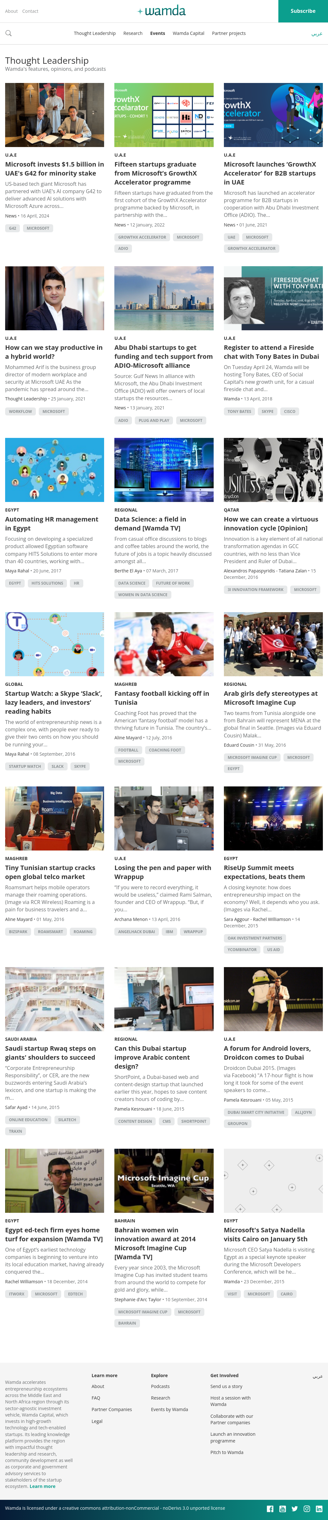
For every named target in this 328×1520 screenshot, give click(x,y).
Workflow (20, 411)
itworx (16, 1294)
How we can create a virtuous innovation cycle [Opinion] (271, 523)
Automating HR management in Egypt (51, 523)
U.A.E (11, 155)
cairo (286, 1294)
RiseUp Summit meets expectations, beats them (264, 872)
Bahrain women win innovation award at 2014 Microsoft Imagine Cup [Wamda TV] (155, 1243)
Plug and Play (154, 420)
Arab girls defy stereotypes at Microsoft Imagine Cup (271, 698)
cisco (289, 411)
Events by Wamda (169, 1409)
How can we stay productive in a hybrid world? (54, 352)
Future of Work (173, 583)
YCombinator (242, 949)
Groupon (238, 1123)
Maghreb (125, 684)
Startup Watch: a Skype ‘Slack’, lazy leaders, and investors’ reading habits (53, 702)
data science (131, 583)
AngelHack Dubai (136, 931)
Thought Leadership (95, 33)
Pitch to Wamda (226, 1452)
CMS (167, 1121)
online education (28, 1119)
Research (133, 33)
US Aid (273, 949)
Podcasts (160, 1386)
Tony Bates (239, 411)
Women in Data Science (143, 594)
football (128, 750)
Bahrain (124, 1221)
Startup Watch (25, 766)
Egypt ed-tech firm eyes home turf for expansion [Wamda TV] (54, 1234)
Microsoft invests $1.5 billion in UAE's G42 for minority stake (54, 168)
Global (14, 684)
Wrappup (193, 931)
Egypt (12, 510)
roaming (83, 931)
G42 (12, 228)
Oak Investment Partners (255, 938)
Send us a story (226, 1386)
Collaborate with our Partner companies (231, 1419)
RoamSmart (50, 931)
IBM (169, 931)
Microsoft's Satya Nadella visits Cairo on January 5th (266, 1234)
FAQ (96, 1398)
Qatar (231, 510)
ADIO (123, 248)
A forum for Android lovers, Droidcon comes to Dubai (267, 1053)
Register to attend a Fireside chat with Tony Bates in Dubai (271, 352)
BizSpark (18, 931)
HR (76, 583)
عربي (317, 33)
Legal (97, 1421)
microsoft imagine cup (252, 757)
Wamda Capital (188, 33)
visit (232, 1294)
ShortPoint (193, 1121)
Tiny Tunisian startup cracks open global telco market (50, 872)
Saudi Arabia (21, 1039)
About (11, 11)
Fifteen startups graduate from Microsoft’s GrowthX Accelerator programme (155, 173)
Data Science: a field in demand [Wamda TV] (150, 523)
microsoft (38, 228)
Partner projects (229, 33)
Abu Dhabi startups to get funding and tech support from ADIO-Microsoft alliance (163, 356)
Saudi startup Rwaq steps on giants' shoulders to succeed (50, 1053)
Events (157, 33)
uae (231, 237)
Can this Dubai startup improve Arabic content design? (152, 1057)
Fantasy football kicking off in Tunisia (161, 698)
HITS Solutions (47, 583)
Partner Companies (112, 1409)
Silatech (67, 1119)
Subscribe (303, 10)
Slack (57, 766)
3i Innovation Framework (255, 589)
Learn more (42, 1486)
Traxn (15, 1131)
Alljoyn (303, 1112)
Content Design (135, 1121)
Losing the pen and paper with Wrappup (162, 872)
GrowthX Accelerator (142, 237)
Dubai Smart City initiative (256, 1112)
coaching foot (165, 750)
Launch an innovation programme (233, 1437)
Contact (30, 11)
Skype (267, 411)
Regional (125, 510)
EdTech (75, 1294)
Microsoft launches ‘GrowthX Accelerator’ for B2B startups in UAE (270, 173)
